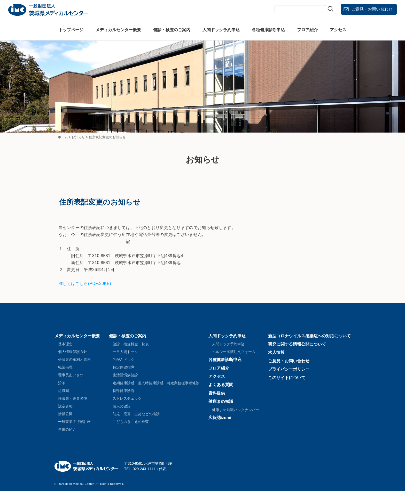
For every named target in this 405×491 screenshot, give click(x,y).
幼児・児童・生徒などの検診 (136, 414)
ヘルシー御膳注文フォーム (233, 352)
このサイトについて (286, 377)
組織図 (63, 391)
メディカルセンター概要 (118, 30)
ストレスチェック (127, 398)
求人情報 (276, 352)
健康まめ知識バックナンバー (235, 410)
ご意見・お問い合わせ (372, 9)
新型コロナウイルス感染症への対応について (309, 336)
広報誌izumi (219, 417)
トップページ (71, 30)
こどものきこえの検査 (131, 422)
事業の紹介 (67, 429)
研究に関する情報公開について (297, 344)
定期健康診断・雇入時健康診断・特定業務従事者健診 (156, 383)
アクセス (338, 30)
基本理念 (65, 344)
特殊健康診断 (123, 391)
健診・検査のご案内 (171, 30)
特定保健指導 (123, 367)
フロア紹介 (307, 30)
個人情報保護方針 (72, 352)
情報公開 (65, 414)
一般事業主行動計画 (74, 422)
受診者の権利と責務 (74, 359)
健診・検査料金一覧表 (131, 344)
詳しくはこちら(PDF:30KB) (85, 283)
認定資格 (65, 406)
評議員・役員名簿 (72, 398)
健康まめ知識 (220, 401)
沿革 (61, 383)
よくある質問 (220, 384)
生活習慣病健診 (125, 375)
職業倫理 (65, 367)
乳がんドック (123, 359)
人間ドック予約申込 (221, 30)
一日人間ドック (125, 352)
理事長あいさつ (70, 375)
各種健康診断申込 (268, 30)
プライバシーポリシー (288, 369)
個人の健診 (122, 406)
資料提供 (216, 393)
